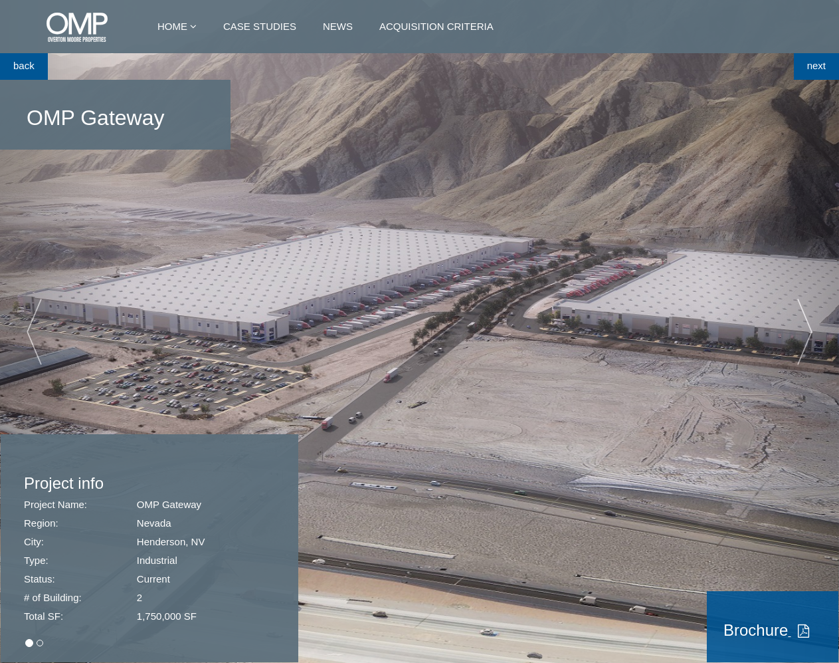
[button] (63, 331)
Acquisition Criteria (436, 26)
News (338, 26)
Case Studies (259, 26)
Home (172, 26)
